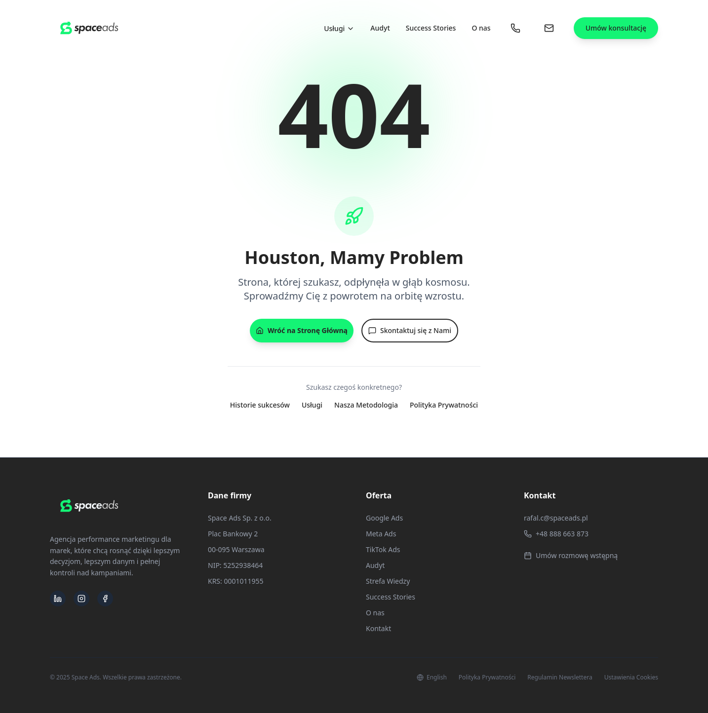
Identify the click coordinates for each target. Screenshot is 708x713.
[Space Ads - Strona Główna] (89, 28)
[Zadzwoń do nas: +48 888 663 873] (515, 28)
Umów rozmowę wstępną (571, 555)
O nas (481, 28)
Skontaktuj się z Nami (409, 330)
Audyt (380, 28)
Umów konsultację (616, 28)
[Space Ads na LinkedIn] (58, 598)
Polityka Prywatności (444, 405)
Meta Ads (381, 533)
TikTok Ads (383, 549)
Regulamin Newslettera (559, 677)
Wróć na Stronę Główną (302, 330)
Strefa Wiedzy (388, 581)
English (432, 677)
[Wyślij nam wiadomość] (549, 28)
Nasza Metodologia (366, 405)
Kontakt (378, 628)
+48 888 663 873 (556, 533)
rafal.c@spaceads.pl (556, 518)
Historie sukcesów (260, 405)
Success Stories (431, 28)
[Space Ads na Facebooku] (105, 598)
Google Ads (384, 518)
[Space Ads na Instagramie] (81, 598)
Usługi (339, 28)
